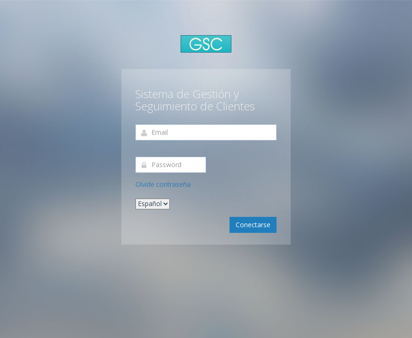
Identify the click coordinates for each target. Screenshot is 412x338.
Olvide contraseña (162, 184)
